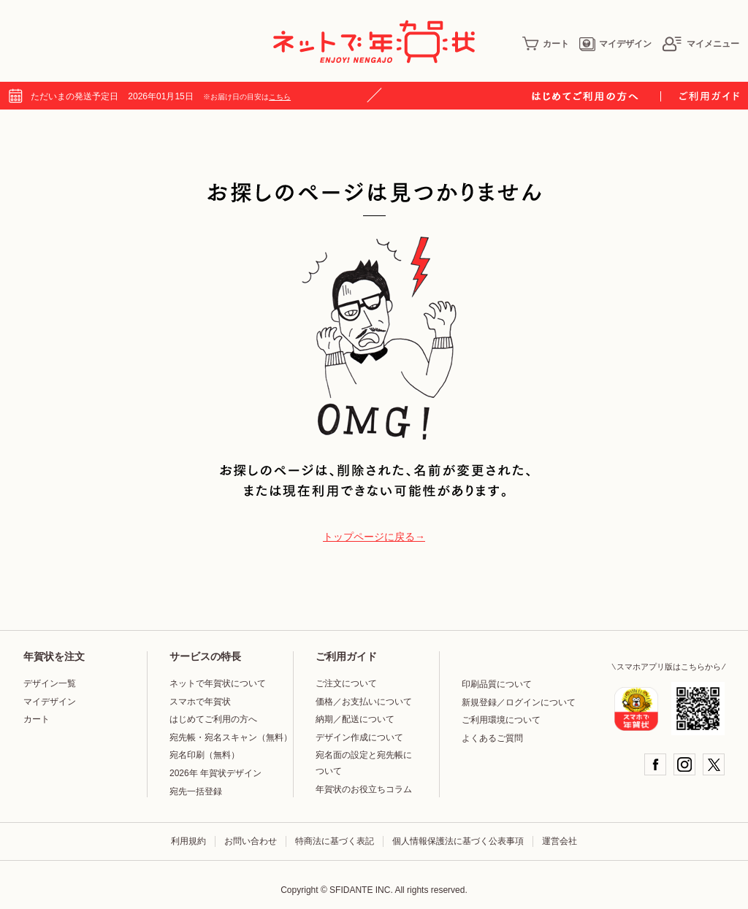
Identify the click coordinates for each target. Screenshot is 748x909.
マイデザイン (615, 43)
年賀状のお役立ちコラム (364, 789)
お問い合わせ (250, 841)
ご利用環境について (501, 720)
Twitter (714, 764)
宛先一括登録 (195, 791)
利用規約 (188, 841)
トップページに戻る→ (374, 536)
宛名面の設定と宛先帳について (364, 763)
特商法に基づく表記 (334, 841)
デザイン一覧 (49, 683)
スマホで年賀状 (200, 702)
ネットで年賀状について (217, 683)
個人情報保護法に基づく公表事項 (458, 841)
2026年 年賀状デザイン (215, 773)
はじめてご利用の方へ (213, 719)
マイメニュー (700, 43)
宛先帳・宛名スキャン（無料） (230, 737)
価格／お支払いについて (364, 702)
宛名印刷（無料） (204, 755)
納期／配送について (355, 719)
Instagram (684, 764)
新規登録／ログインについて (519, 702)
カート (545, 43)
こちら (280, 97)
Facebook (655, 764)
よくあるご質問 (492, 738)
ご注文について (346, 683)
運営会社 (559, 841)
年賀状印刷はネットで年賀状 (374, 42)
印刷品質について (497, 684)
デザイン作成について (359, 737)
